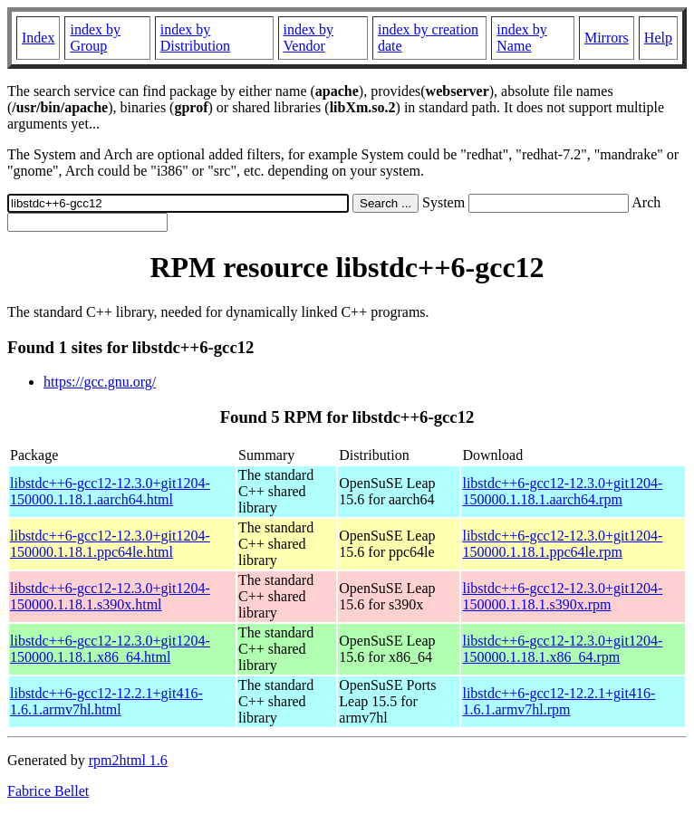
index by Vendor (309, 37)
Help (658, 37)
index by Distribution (195, 37)
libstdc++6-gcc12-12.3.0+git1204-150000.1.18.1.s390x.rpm (562, 596)
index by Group (95, 37)
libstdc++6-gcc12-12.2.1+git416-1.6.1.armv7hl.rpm (558, 701)
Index (38, 37)
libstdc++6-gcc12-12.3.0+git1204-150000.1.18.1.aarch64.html (110, 491)
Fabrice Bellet (48, 791)
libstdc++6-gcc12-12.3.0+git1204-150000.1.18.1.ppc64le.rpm (562, 544)
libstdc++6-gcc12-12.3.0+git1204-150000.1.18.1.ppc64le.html (110, 544)
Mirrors (606, 37)
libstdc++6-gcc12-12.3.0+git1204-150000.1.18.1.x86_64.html (110, 649)
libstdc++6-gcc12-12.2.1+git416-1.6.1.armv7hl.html (106, 701)
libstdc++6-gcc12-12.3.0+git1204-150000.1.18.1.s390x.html (110, 596)
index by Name (521, 37)
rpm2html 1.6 (128, 760)
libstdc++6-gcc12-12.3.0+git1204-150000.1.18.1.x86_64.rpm (562, 649)
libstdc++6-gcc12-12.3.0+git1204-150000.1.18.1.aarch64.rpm (562, 491)
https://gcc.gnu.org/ (99, 381)
